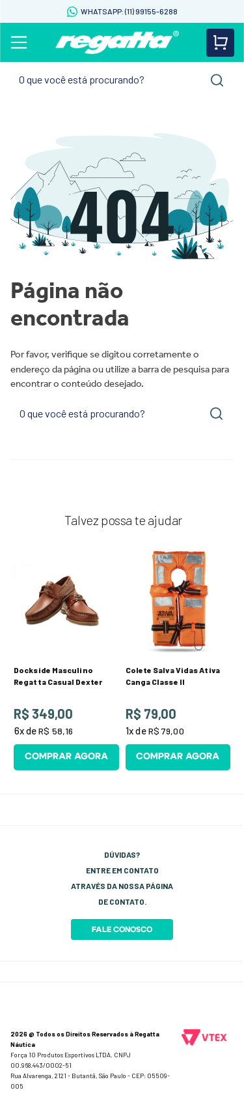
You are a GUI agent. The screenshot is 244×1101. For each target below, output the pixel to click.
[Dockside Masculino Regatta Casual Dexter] (66, 659)
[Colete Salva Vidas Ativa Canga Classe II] (178, 659)
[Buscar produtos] (217, 80)
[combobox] (122, 80)
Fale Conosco (122, 929)
